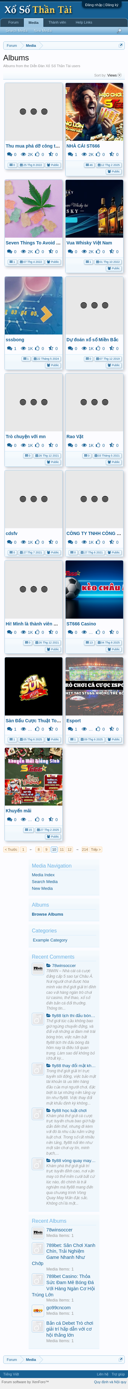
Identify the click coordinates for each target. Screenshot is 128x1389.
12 (69, 849)
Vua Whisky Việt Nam (89, 242)
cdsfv (12, 533)
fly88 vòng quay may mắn (71, 1160)
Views (114, 75)
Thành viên (57, 22)
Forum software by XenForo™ (25, 1382)
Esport (74, 720)
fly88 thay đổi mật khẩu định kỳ (71, 1065)
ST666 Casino (81, 623)
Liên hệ (102, 1374)
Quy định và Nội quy (110, 1382)
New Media (42, 888)
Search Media (45, 881)
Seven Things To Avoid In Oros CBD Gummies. (56, 242)
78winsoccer (61, 965)
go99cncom (58, 1307)
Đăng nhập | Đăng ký (101, 5)
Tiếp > (96, 849)
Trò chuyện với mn (26, 436)
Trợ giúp (118, 1374)
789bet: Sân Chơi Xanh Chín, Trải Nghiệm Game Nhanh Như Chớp (63, 1254)
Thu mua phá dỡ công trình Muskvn (44, 146)
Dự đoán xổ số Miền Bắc (93, 339)
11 (62, 849)
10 (54, 849)
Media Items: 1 (60, 1235)
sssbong (15, 339)
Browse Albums (47, 914)
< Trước (11, 849)
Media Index (43, 874)
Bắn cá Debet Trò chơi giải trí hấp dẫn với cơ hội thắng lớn (69, 1329)
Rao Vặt (75, 436)
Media (34, 23)
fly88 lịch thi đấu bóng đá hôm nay (71, 1015)
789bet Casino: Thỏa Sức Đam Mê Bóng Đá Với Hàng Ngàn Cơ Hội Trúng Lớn (63, 1285)
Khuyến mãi (19, 810)
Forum (13, 22)
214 (85, 849)
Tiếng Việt (11, 1374)
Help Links (84, 22)
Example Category (50, 940)
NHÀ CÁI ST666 (83, 146)
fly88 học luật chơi (66, 1110)
